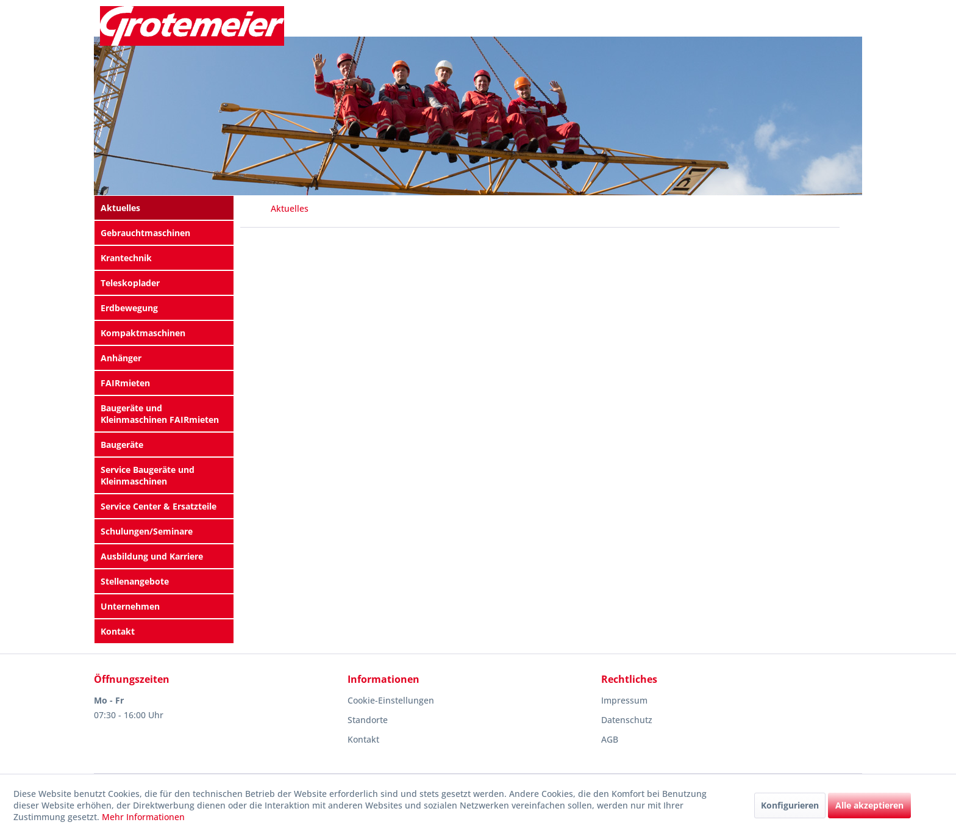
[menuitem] (164, 207)
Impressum (624, 700)
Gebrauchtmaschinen (145, 233)
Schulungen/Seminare (147, 531)
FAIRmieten (125, 383)
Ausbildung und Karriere (152, 556)
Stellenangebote (135, 581)
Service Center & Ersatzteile (158, 506)
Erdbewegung (129, 308)
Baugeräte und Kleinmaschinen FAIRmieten (160, 413)
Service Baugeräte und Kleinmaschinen (147, 475)
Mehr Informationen (143, 817)
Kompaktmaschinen (143, 333)
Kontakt (118, 631)
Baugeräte (122, 444)
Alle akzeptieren (869, 805)
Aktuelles (120, 208)
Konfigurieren (790, 805)
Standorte (368, 720)
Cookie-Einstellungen (391, 700)
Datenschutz (626, 720)
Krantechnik (126, 258)
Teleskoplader (130, 283)
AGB (609, 739)
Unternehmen (130, 606)
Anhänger (121, 358)
